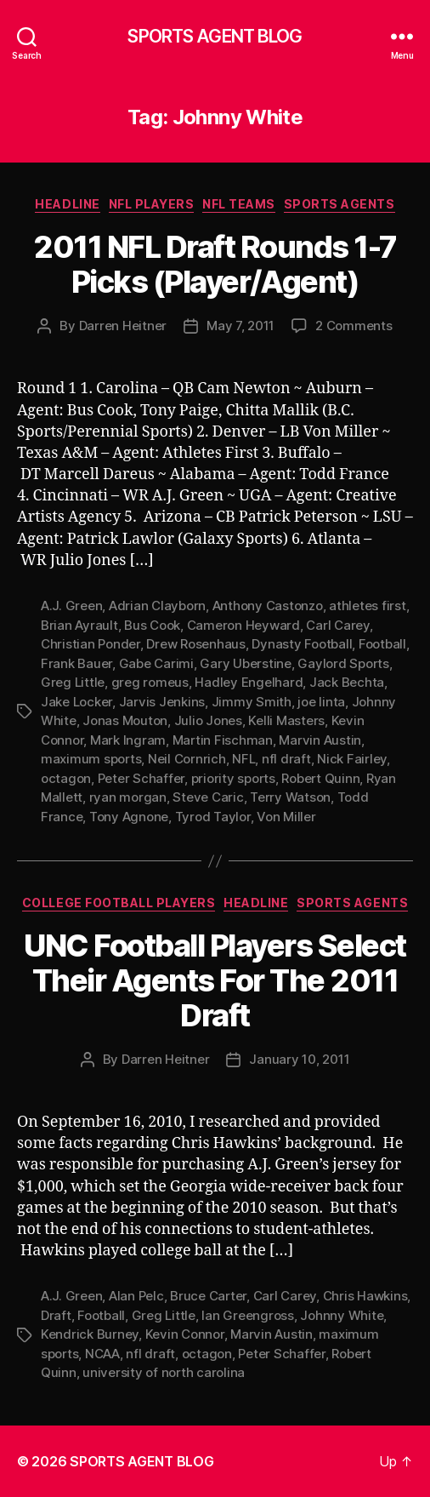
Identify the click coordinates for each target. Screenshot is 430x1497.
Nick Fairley (352, 759)
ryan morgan (128, 797)
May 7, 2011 (240, 325)
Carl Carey (337, 625)
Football (382, 644)
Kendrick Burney (90, 1334)
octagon (66, 778)
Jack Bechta (346, 682)
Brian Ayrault (79, 625)
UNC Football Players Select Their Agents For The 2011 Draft (215, 980)
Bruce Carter (208, 1296)
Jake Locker (76, 702)
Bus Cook (152, 625)
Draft (56, 1315)
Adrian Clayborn (157, 605)
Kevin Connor (184, 1334)
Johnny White (341, 1315)
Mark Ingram (128, 740)
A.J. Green (71, 605)
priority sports (233, 778)
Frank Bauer (76, 663)
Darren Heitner (123, 325)
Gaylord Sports (342, 663)
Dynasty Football (302, 644)
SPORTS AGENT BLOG (214, 36)
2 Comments (353, 325)
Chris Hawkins (365, 1296)
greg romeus (150, 682)
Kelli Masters (286, 720)
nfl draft (286, 759)
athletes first (367, 605)
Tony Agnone (128, 816)
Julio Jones (208, 720)
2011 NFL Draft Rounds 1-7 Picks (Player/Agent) (215, 264)
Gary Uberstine (245, 663)
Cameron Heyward (243, 625)
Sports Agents (339, 204)
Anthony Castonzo (267, 605)
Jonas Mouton (124, 720)
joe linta (321, 702)
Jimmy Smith (251, 702)
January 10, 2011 (299, 1059)
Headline (67, 204)
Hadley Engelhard (249, 682)
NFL (243, 759)
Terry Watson (290, 797)
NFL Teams (238, 204)
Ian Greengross (247, 1315)
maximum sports (91, 759)
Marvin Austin (320, 740)
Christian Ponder (90, 644)
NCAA (102, 1354)
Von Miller (286, 816)
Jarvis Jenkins (162, 702)
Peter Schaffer (141, 778)
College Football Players (118, 902)
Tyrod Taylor (213, 816)
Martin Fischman (223, 740)
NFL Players (152, 204)
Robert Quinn (320, 778)
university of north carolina (163, 1372)
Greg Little (73, 682)
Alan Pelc (136, 1296)
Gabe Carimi (156, 663)
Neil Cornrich (187, 759)
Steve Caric (208, 797)
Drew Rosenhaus (195, 644)
